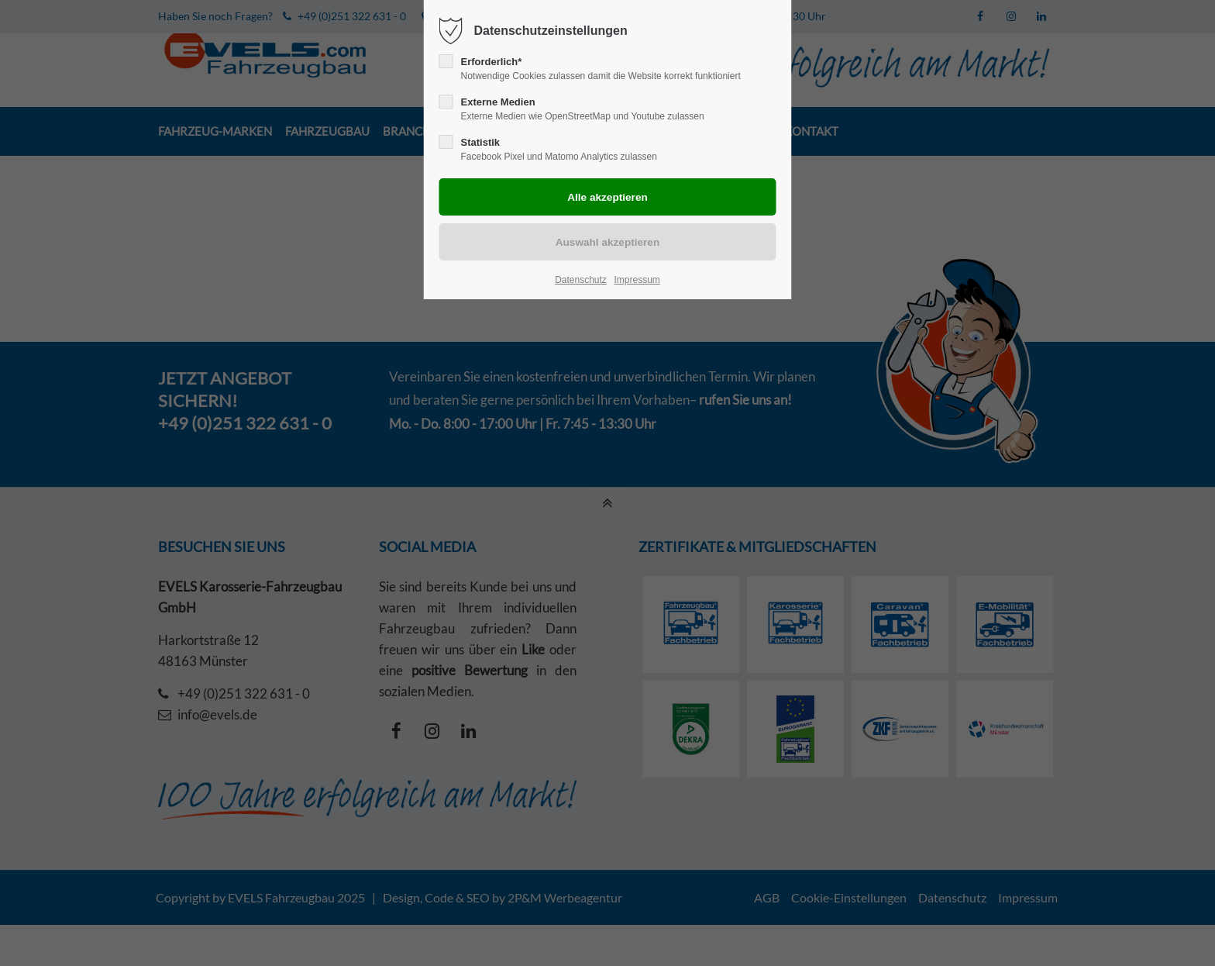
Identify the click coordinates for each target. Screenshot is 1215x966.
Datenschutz (581, 279)
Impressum (636, 279)
